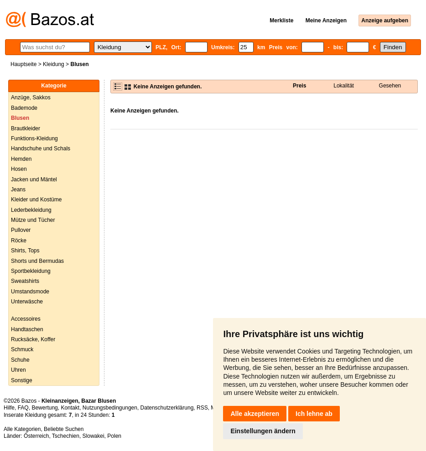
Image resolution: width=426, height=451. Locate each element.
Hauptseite (23, 64)
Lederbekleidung (31, 210)
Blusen (20, 118)
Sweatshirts (25, 281)
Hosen (19, 169)
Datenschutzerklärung (167, 408)
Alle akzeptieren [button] (254, 413)
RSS (202, 408)
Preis (299, 85)
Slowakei (93, 436)
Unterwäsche (27, 301)
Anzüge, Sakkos (31, 97)
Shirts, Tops (25, 250)
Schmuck (22, 349)
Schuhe (20, 360)
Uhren (18, 370)
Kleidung (53, 64)
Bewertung (44, 408)
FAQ (23, 408)
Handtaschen (27, 329)
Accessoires (26, 319)
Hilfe (9, 408)
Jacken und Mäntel (34, 179)
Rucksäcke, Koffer (33, 339)
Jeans (18, 189)
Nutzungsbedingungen (110, 408)
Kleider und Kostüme (36, 199)
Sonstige (21, 380)
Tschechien (65, 436)
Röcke (18, 240)
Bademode (24, 108)
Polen (114, 436)
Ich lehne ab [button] (314, 413)
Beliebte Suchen (63, 429)
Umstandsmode (30, 291)
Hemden (21, 159)
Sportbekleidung (31, 271)
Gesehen (390, 85)
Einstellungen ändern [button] (262, 431)
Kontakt (70, 408)
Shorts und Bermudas (37, 261)
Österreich (36, 436)
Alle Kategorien (22, 429)
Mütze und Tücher (33, 220)
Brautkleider (25, 128)
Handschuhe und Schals (40, 148)
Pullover (21, 230)
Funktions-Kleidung (34, 138)
